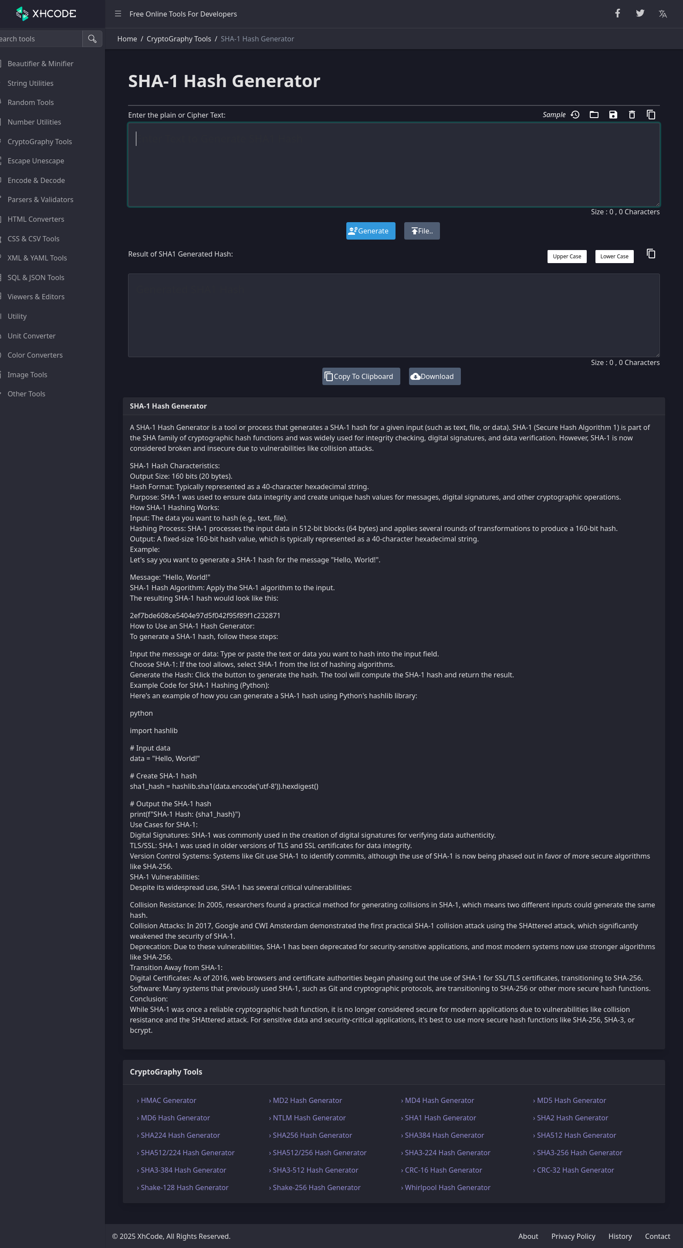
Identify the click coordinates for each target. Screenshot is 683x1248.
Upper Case (567, 256)
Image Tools (30, 374)
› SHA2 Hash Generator (574, 1128)
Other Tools (29, 394)
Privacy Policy (573, 1236)
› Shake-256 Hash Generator (325, 1198)
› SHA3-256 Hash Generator (581, 1163)
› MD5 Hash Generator (573, 1111)
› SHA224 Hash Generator (191, 1145)
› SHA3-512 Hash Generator (323, 1180)
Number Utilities (37, 122)
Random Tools (33, 102)
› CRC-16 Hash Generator (448, 1180)
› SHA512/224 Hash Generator (199, 1163)
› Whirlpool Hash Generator (452, 1198)
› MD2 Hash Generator (315, 1111)
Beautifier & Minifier (43, 63)
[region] (59, 638)
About (528, 1236)
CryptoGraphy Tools (42, 141)
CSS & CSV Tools (36, 239)
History (620, 1236)
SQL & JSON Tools (39, 277)
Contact (657, 1236)
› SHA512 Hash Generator (578, 1145)
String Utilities (33, 83)
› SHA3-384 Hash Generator (195, 1180)
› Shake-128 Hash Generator (196, 1198)
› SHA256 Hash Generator (320, 1145)
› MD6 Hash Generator (186, 1128)
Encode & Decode (39, 180)
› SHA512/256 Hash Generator (327, 1163)
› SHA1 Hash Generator (445, 1128)
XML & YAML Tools (40, 258)
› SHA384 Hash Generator (449, 1145)
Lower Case (615, 256)
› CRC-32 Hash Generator (577, 1180)
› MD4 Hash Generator (444, 1111)
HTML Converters (39, 219)
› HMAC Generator (180, 1111)
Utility (20, 316)
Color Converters (38, 355)
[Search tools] (49, 38)
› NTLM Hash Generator (317, 1128)
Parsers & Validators (43, 199)
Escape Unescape (39, 161)
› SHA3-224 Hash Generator (452, 1163)
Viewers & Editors (39, 296)
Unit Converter (34, 336)
